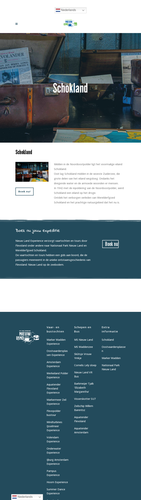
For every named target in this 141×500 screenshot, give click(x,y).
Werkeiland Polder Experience (57, 375)
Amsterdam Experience (54, 364)
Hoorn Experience (57, 482)
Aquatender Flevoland (81, 419)
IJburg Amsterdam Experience (57, 461)
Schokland (108, 339)
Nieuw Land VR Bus (83, 374)
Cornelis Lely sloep (85, 365)
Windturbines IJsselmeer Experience (54, 426)
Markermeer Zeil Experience (56, 401)
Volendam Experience (53, 439)
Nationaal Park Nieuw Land (111, 367)
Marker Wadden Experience (56, 341)
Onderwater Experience (54, 450)
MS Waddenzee (83, 347)
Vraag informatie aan (61, 3)
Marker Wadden (111, 358)
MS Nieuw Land (83, 339)
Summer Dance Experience (56, 491)
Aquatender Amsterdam (81, 430)
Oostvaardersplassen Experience (57, 353)
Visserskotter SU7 (85, 399)
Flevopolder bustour (54, 413)
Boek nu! (24, 191)
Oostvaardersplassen (114, 349)
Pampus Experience (53, 473)
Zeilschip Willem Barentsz (83, 408)
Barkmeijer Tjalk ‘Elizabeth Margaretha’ (84, 387)
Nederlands (66, 10)
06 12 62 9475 (84, 3)
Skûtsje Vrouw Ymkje (82, 356)
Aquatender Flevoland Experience (54, 388)
